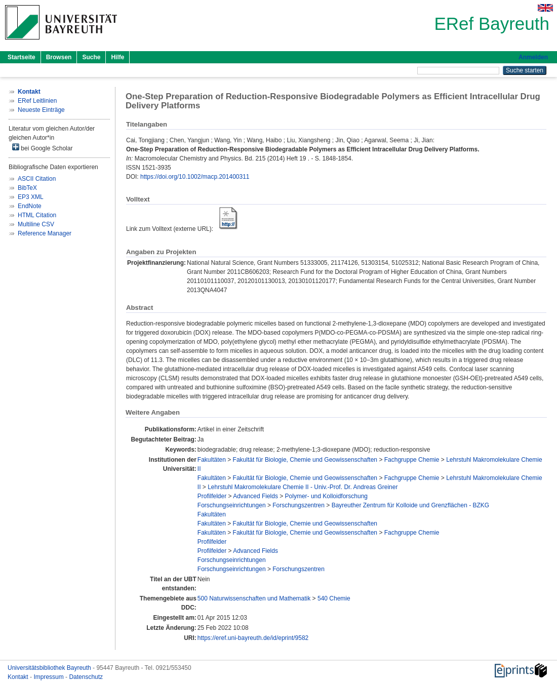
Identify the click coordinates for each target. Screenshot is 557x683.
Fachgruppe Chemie (412, 459)
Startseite (21, 57)
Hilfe (117, 57)
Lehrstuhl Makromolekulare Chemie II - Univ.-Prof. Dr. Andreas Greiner (302, 487)
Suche (91, 57)
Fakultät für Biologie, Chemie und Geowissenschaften (305, 459)
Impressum (49, 676)
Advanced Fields (255, 496)
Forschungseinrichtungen (231, 505)
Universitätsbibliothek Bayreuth (50, 667)
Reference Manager (44, 233)
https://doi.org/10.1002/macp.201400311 (195, 176)
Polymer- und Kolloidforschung (326, 496)
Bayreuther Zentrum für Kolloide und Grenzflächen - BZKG (410, 505)
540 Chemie (333, 598)
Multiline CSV (36, 224)
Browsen (59, 57)
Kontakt (19, 676)
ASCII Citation (37, 178)
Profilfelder (211, 496)
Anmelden (533, 57)
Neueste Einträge (41, 109)
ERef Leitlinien (37, 100)
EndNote (30, 206)
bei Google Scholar (42, 147)
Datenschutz (86, 676)
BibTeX (27, 187)
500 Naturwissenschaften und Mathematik (253, 598)
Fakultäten (211, 459)
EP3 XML (31, 196)
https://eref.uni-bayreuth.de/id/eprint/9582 (252, 637)
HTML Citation (37, 215)
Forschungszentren (298, 505)
